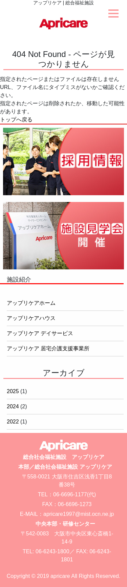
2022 (13, 421)
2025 (13, 391)
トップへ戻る (16, 119)
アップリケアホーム (31, 303)
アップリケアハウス (31, 318)
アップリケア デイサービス (40, 333)
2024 (13, 406)
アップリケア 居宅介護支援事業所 (48, 348)
